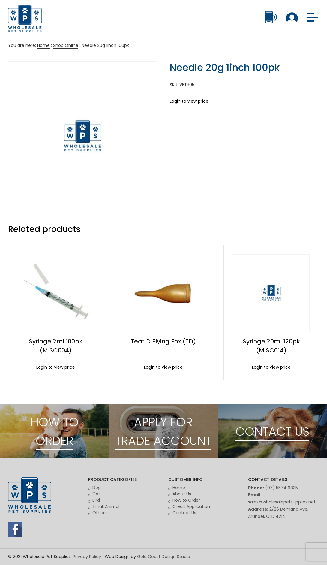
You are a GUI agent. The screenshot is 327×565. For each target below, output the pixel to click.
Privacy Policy (87, 557)
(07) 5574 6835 (281, 488)
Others (99, 513)
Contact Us (184, 513)
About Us (181, 494)
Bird (96, 500)
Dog (96, 488)
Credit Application (191, 506)
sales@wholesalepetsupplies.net (282, 502)
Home (43, 45)
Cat (96, 494)
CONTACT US (272, 431)
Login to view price (189, 101)
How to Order (186, 500)
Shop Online (65, 45)
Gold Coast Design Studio (163, 557)
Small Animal (105, 506)
